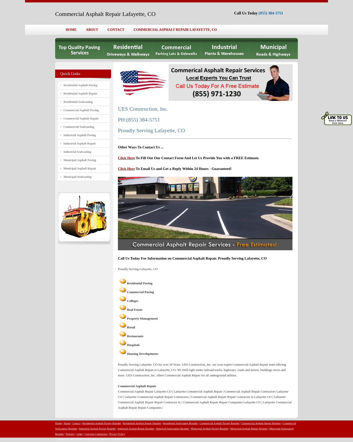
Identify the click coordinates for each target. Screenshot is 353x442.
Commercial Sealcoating (78, 127)
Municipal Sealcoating (77, 177)
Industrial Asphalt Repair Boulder (136, 428)
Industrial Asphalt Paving (79, 135)
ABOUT (92, 30)
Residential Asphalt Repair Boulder (142, 423)
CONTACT (115, 30)
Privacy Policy (117, 433)
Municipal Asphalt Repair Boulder (248, 428)
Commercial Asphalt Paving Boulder (219, 423)
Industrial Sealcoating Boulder (172, 428)
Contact (76, 423)
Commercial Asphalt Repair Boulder (261, 423)
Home (58, 423)
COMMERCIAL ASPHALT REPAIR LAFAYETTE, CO (175, 30)
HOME (71, 30)
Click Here (126, 158)
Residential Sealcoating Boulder (180, 423)
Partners (70, 433)
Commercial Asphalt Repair (81, 118)
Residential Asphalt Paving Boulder (101, 423)
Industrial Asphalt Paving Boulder (97, 428)
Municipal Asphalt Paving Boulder (209, 428)
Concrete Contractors (96, 433)
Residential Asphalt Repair (80, 93)
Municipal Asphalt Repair (79, 168)
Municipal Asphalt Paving (79, 160)
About (66, 423)
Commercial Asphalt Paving (81, 110)
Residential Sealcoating (78, 102)
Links (79, 433)
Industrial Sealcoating (77, 152)
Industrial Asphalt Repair (79, 143)
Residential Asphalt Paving (80, 85)
